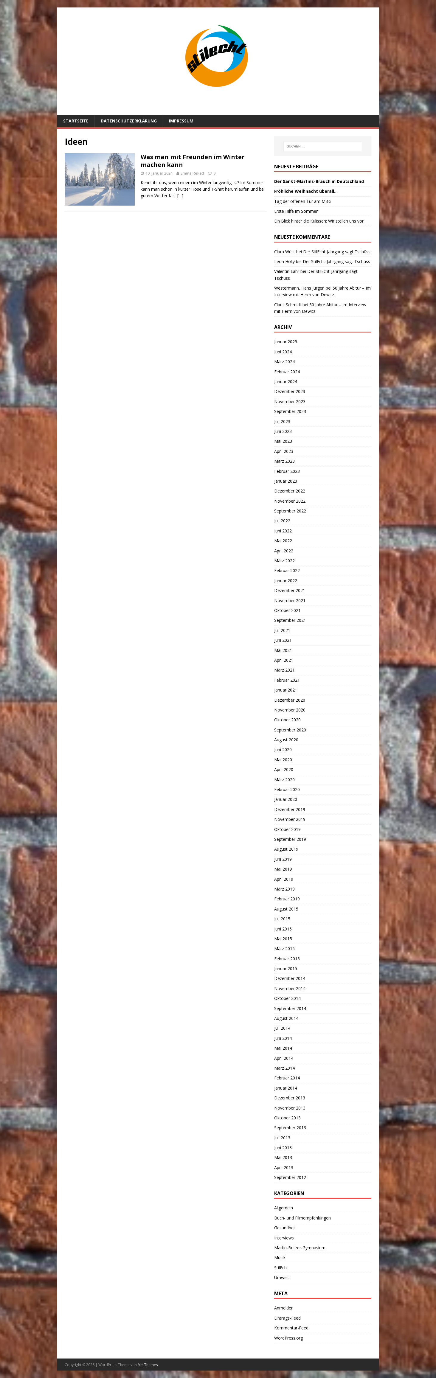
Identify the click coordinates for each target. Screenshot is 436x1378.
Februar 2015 (287, 958)
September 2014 (290, 1008)
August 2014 (286, 1018)
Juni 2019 (283, 859)
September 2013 (290, 1127)
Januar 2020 (285, 799)
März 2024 (284, 361)
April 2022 (283, 551)
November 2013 (289, 1108)
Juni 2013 (283, 1147)
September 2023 (290, 411)
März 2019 (284, 889)
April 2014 (283, 1058)
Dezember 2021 (289, 590)
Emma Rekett (192, 173)
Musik (280, 1257)
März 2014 (284, 1068)
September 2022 (290, 511)
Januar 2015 (285, 968)
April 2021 (283, 660)
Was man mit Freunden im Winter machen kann (193, 161)
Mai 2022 (283, 540)
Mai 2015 (283, 939)
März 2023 (284, 461)
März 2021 (284, 670)
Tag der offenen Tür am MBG (302, 201)
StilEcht (281, 1267)
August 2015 (286, 909)
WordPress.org (288, 1338)
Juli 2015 (282, 919)
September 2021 (290, 620)
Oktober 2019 (287, 829)
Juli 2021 (282, 630)
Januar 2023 (285, 481)
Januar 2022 (285, 580)
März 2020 (284, 779)
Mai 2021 (283, 650)
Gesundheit (285, 1228)
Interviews (284, 1238)
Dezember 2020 (289, 700)
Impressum (181, 121)
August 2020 (286, 739)
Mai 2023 (283, 441)
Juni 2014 (283, 1038)
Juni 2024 (283, 352)
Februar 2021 (287, 680)
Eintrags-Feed (287, 1318)
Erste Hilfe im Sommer (296, 211)
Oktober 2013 (287, 1118)
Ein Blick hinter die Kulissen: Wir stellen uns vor (319, 221)
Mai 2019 (283, 869)
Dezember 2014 (289, 978)
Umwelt (281, 1277)
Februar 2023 (287, 471)
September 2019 (290, 839)
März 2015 (284, 948)
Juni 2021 (283, 640)
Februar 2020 (287, 789)
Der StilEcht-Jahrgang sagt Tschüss (336, 251)
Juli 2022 (282, 520)
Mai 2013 (283, 1157)
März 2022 (284, 560)
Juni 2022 (283, 531)
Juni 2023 (283, 431)
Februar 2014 (287, 1078)
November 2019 (289, 819)
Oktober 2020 (287, 720)
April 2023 (283, 451)
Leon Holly (284, 261)
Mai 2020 (283, 759)
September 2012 (290, 1177)
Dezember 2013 (289, 1098)
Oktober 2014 (287, 998)
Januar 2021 (285, 690)
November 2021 (289, 600)
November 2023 (289, 401)
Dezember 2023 (289, 391)
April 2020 (283, 769)
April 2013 (283, 1167)
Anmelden (284, 1308)
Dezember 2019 (289, 809)
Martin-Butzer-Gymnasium (299, 1247)
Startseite (76, 121)
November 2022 (289, 501)
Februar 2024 (287, 372)
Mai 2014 (283, 1048)
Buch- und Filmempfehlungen (302, 1218)
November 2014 (289, 988)
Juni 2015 (283, 929)
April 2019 (283, 879)
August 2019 (286, 849)
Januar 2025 (285, 341)
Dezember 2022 (289, 491)
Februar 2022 (287, 570)
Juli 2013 (282, 1138)
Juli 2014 (282, 1028)
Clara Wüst (284, 251)
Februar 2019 (287, 899)
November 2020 (289, 710)
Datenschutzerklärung (129, 121)
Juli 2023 (282, 421)
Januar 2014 (285, 1088)
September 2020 (290, 730)
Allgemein (283, 1208)
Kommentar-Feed (291, 1328)
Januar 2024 (285, 381)
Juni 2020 (283, 749)
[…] (180, 195)
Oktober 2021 (287, 610)
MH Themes (148, 1364)
